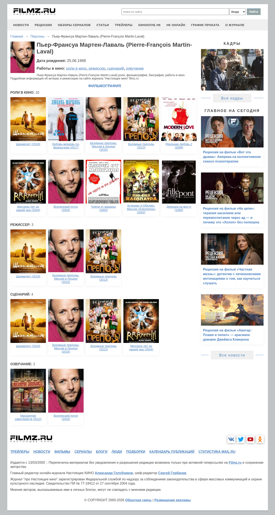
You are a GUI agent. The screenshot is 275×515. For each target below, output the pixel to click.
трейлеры (124, 25)
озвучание (135, 68)
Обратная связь (138, 500)
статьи (103, 25)
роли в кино (76, 68)
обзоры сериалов (74, 25)
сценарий (115, 68)
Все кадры (232, 98)
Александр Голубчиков (114, 473)
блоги (101, 451)
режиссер (97, 68)
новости (21, 25)
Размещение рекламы (172, 500)
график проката (205, 25)
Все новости (232, 355)
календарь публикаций (172, 451)
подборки (135, 451)
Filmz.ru (235, 462)
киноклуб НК (149, 25)
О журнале (235, 25)
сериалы (83, 451)
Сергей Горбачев (172, 473)
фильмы (62, 451)
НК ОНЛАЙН (176, 25)
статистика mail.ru (216, 451)
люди (117, 451)
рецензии (43, 25)
